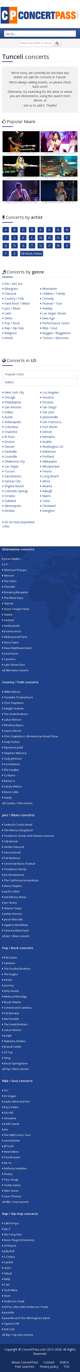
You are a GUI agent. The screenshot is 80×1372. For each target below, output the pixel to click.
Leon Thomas (11, 1196)
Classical (9, 294)
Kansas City (11, 481)
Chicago (9, 397)
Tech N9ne (9, 1290)
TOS (67, 1366)
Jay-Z (6, 1229)
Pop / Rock (11, 323)
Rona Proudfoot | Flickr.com (63, 202)
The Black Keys (12, 598)
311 (5, 564)
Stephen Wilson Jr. (14, 753)
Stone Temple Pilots (15, 609)
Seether (8, 620)
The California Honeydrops (20, 880)
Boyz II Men (10, 1107)
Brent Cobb (10, 792)
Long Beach (49, 476)
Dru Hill (7, 1113)
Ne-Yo (7, 1163)
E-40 (5, 1284)
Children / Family (52, 294)
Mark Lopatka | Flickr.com (63, 177)
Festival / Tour (51, 303)
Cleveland (47, 506)
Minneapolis (12, 506)
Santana (8, 963)
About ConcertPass (25, 1362)
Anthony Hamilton (14, 1168)
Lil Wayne (9, 1245)
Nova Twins (10, 642)
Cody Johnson (12, 758)
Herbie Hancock (13, 847)
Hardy (7, 797)
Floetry (7, 1174)
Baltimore (48, 451)
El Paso (9, 437)
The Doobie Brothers (16, 969)
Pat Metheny (11, 858)
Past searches (24, 1366)
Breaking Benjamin (15, 592)
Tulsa (45, 501)
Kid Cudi (8, 1329)
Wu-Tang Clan (12, 1234)
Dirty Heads (10, 991)
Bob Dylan (9, 957)
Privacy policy (49, 1366)
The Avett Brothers (15, 714)
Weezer (8, 575)
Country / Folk (13, 298)
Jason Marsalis (12, 919)
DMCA (64, 1362)
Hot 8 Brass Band (14, 897)
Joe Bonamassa (13, 875)
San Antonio (12, 407)
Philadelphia (12, 402)
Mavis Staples (12, 886)
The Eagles (10, 974)
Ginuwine (9, 1118)
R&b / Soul (48, 328)
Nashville (10, 451)
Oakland (9, 501)
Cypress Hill (10, 1323)
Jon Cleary (9, 903)
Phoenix (46, 402)
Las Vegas (11, 466)
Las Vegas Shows (53, 313)
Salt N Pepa (10, 1223)
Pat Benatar (10, 1013)
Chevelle (8, 587)
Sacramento (12, 476)
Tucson (9, 471)
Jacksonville (49, 417)
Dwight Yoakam (13, 708)
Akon (6, 1296)
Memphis (47, 437)
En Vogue (9, 1096)
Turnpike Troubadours (17, 697)
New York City (13, 392)
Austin (8, 417)
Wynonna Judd (12, 747)
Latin (7, 313)
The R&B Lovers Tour (16, 1135)
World (8, 338)
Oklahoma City (14, 461)
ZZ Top (7, 1052)
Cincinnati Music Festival (18, 864)
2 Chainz (8, 1257)
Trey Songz (10, 1179)
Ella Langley (10, 770)
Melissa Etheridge (14, 996)
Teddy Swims (11, 1185)
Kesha (7, 980)
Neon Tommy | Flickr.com (25, 202)
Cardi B (7, 1262)
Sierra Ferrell (11, 852)
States (9, 382)
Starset (7, 603)
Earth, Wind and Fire (16, 1101)
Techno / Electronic (54, 338)
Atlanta (46, 486)
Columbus (10, 427)
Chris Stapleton (13, 703)
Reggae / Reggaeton (55, 333)
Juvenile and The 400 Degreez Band (26, 1318)
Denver (9, 447)
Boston (9, 442)
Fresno (46, 471)
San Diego (48, 407)
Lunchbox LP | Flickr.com (63, 153)
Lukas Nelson (11, 719)
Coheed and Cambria (16, 1008)
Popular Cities (14, 374)
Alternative (48, 289)
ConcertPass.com (34, 1349)
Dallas (8, 412)
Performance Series (55, 323)
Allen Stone (10, 1191)
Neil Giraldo (10, 1019)
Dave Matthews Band (17, 648)
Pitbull (7, 1273)
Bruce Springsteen (15, 1063)
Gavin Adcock (11, 731)
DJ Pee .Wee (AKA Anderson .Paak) (25, 1307)
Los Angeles (49, 392)
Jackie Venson (12, 914)
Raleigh (46, 491)
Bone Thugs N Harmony (18, 1240)
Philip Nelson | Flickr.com (25, 177)
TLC (5, 1090)
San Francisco (50, 422)
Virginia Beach (13, 486)
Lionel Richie (11, 1140)
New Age (47, 318)
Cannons (9, 659)
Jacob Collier (11, 891)
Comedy (47, 298)
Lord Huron (10, 653)
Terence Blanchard (15, 930)
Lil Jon (6, 1268)
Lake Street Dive (13, 665)
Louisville (10, 456)
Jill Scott (7, 1146)
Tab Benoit (10, 841)
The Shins (9, 581)
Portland (47, 456)
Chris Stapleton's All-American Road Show (30, 736)
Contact (49, 1362)
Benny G (8, 781)
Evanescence (11, 631)
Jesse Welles (11, 559)
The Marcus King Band (17, 830)
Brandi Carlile (11, 1047)
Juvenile (8, 1312)
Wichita (9, 511)
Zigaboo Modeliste (15, 925)
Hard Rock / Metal (16, 303)
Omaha (9, 496)
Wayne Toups (12, 908)
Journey (8, 985)
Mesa (45, 481)
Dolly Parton (11, 742)
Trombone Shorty (14, 869)
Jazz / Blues (11, 308)
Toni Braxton (11, 1157)
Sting (6, 1058)
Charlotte (10, 432)
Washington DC (52, 447)
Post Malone (11, 764)
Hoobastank (11, 626)
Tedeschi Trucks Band (17, 825)
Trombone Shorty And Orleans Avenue (28, 836)
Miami (45, 496)
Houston (47, 397)
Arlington (47, 511)
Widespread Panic (15, 637)
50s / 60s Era (12, 284)
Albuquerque (50, 466)
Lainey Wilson (12, 786)
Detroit (46, 432)
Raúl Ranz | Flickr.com (25, 153)
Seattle (46, 442)
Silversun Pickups (14, 570)
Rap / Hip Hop (13, 328)
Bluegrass (10, 289)
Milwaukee (48, 461)
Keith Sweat (10, 1124)
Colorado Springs (15, 491)
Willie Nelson (11, 692)
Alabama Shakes (14, 1041)
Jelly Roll (8, 1251)
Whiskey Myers (13, 725)
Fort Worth (48, 427)
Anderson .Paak (13, 1301)
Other (7, 318)
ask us (27, 105)
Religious (10, 333)
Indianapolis (12, 422)
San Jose (47, 412)
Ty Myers (9, 775)
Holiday (46, 308)
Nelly (6, 1279)
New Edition (10, 1152)
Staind (7, 614)
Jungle (7, 1035)
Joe (5, 1129)
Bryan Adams (11, 1002)
